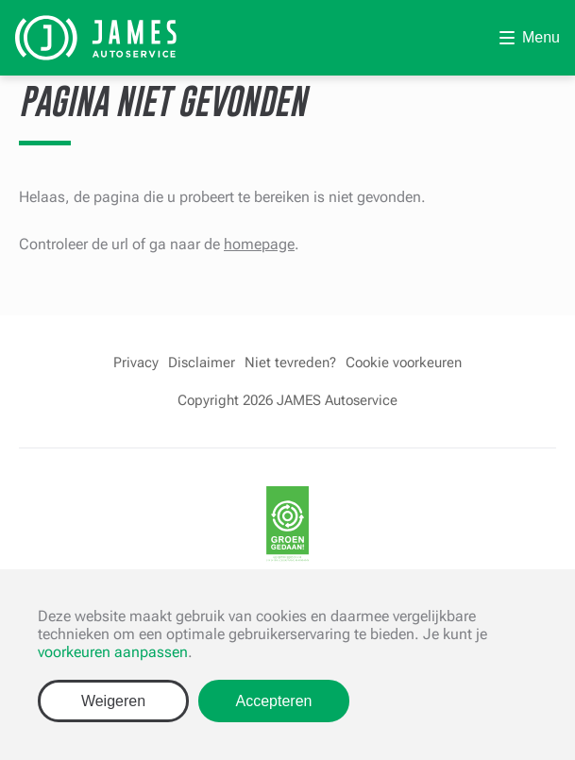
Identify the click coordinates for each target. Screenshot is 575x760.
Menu (541, 37)
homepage (259, 244)
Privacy (136, 362)
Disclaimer (201, 362)
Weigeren (113, 701)
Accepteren (274, 701)
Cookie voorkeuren (404, 362)
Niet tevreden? (290, 362)
